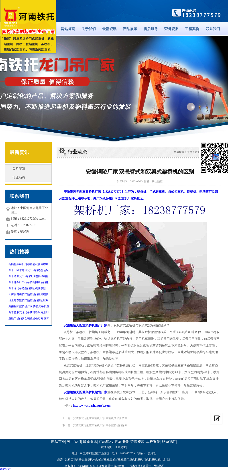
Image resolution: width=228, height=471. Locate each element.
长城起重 (120, 447)
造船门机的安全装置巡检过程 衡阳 (28, 318)
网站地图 (159, 465)
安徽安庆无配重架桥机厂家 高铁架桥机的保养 (100, 425)
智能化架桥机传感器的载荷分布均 (28, 264)
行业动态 (18, 177)
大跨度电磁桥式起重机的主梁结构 (28, 294)
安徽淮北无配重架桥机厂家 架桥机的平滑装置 (100, 418)
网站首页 (68, 29)
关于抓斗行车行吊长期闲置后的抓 (28, 282)
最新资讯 (109, 29)
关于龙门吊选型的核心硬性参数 (27, 288)
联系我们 (213, 29)
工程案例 (192, 29)
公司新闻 (18, 168)
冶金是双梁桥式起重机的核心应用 (28, 300)
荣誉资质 (171, 29)
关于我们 (88, 29)
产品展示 (130, 29)
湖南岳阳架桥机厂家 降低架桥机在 (28, 306)
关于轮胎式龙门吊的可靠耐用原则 (28, 312)
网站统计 (5, 469)
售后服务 (151, 29)
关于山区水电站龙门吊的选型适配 (28, 270)
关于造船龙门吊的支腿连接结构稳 (28, 276)
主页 (189, 152)
